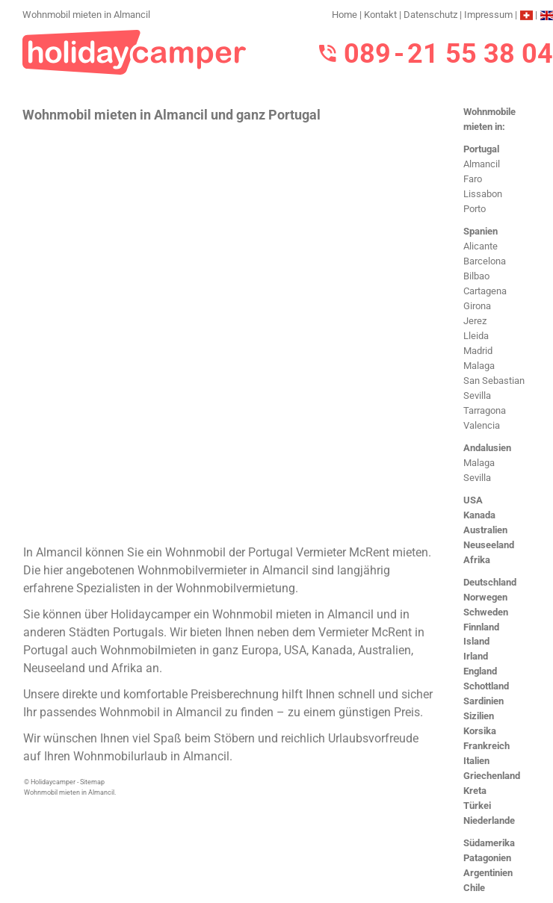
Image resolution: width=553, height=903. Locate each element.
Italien (476, 760)
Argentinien (488, 872)
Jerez (474, 320)
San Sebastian (494, 380)
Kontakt (380, 14)
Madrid (477, 350)
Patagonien (487, 857)
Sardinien (483, 701)
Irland (475, 656)
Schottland (486, 686)
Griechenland (491, 775)
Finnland (481, 627)
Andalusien (487, 447)
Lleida (476, 335)
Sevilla (477, 395)
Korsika (479, 730)
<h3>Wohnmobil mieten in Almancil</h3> (229, 332)
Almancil (481, 164)
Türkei (477, 805)
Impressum (488, 14)
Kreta (474, 790)
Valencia (481, 425)
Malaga (479, 365)
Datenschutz (430, 14)
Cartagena (485, 291)
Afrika (476, 559)
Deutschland (489, 582)
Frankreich (486, 745)
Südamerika (489, 842)
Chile (474, 887)
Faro (472, 178)
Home (344, 14)
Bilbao (476, 276)
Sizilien (478, 716)
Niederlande (489, 820)
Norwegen (485, 597)
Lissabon (482, 193)
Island (476, 641)
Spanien (480, 231)
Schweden (485, 612)
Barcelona (484, 261)
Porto (474, 208)
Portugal (481, 149)
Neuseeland (488, 544)
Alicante (480, 246)
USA (473, 500)
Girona (477, 305)
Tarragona (484, 410)
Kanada (479, 515)
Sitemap (92, 782)
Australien (485, 530)
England (480, 671)
